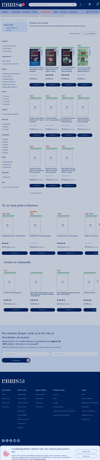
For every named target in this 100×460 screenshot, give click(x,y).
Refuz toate (86, 456)
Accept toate (86, 451)
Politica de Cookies (40, 459)
